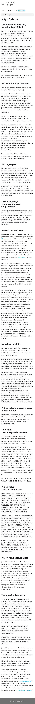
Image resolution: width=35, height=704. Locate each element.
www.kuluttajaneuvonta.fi (24, 690)
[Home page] (3, 10)
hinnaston (4, 239)
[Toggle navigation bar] (2, 4)
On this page (7, 15)
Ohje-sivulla (21, 257)
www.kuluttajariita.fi (25, 681)
